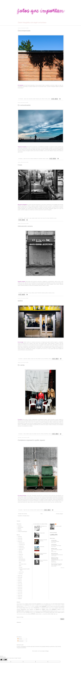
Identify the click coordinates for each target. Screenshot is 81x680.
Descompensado (24, 31)
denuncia (37, 611)
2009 (19, 596)
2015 (19, 587)
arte (26, 509)
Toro (40, 607)
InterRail (18, 606)
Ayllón (45, 603)
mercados (23, 612)
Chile (30, 605)
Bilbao (56, 603)
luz (57, 611)
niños (44, 612)
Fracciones (42, 546)
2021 (19, 577)
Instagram (20, 525)
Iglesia (63, 605)
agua (63, 607)
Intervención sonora (25, 226)
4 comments (20, 358)
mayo (20, 554)
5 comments (20, 158)
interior (39, 218)
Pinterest (19, 528)
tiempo (29, 613)
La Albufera (28, 606)
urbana (49, 98)
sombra (46, 98)
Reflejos (23, 607)
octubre (20, 546)
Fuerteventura (53, 605)
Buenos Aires (19, 605)
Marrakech (48, 606)
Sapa (29, 607)
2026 (19, 536)
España (46, 605)
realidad (56, 612)
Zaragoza (56, 607)
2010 (19, 595)
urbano (40, 613)
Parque (56, 606)
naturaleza (40, 158)
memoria (20, 612)
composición (30, 98)
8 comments (20, 509)
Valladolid (43, 607)
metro (41, 218)
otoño (51, 612)
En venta (21, 365)
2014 (19, 588)
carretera (62, 609)
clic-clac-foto (53, 540)
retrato (48, 218)
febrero (20, 572)
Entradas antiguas (59, 513)
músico (34, 612)
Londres (40, 606)
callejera (33, 218)
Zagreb (50, 607)
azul (34, 609)
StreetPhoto (52, 218)
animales (18, 609)
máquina (31, 612)
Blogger (47, 651)
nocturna (42, 358)
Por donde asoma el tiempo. (56, 545)
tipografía (50, 292)
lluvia (55, 611)
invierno (52, 611)
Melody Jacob (54, 548)
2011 (19, 593)
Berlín (54, 603)
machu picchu (60, 611)
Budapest (62, 603)
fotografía (37, 98)
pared (40, 98)
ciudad (36, 292)
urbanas (36, 613)
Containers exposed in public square (31, 440)
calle (50, 609)
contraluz (31, 158)
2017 (19, 583)
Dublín (37, 605)
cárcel (34, 611)
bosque (47, 609)
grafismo (46, 292)
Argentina (39, 603)
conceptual (31, 509)
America (30, 603)
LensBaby (36, 606)
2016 (19, 585)
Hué (61, 605)
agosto (20, 549)
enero (20, 573)
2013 (19, 590)
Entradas (20, 638)
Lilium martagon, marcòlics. (56, 565)
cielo (27, 158)
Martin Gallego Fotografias (56, 564)
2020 (19, 579)
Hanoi (56, 605)
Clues (20, 165)
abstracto (60, 607)
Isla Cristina (25, 606)
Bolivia (59, 603)
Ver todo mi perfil (58, 526)
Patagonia (62, 606)
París (59, 606)
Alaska (18, 603)
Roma (27, 607)
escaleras (40, 611)
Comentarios (20, 641)
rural (62, 612)
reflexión (43, 98)
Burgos (23, 605)
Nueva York (45, 218)
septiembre (21, 547)
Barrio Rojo (51, 603)
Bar (26, 358)
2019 (19, 580)
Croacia (32, 605)
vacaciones (45, 613)
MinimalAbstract (54, 553)
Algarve (23, 603)
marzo (20, 557)
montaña (28, 612)
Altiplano (26, 603)
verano (49, 613)
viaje (54, 613)
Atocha (42, 603)
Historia (59, 605)
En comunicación (24, 105)
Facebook (20, 530)
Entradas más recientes (22, 513)
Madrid (39, 358)
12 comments (20, 98)
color (27, 98)
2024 (19, 539)
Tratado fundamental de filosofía (57, 554)
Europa (49, 605)
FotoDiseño (39, 292)
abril (20, 556)
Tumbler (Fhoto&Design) (22, 531)
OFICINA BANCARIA (55, 541)
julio (20, 551)
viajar (52, 613)
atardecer (31, 609)
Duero (44, 605)
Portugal (20, 607)
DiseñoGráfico (20, 527)
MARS (20, 301)
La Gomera (32, 606)
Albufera (20, 603)
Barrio (47, 603)
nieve (42, 612)
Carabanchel (26, 605)
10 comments (20, 218)
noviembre (21, 544)
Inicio (42, 513)
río (63, 612)
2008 (19, 598)
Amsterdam (34, 603)
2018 (19, 582)
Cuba (35, 605)
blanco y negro (28, 218)
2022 (19, 575)
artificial (28, 609)
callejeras (59, 609)
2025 (19, 538)
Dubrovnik (40, 605)
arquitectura (23, 609)
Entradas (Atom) (26, 515)
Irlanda (21, 606)
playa (53, 612)
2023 (19, 541)
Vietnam (46, 607)
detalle (34, 98)
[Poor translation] (5, 660)
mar (37, 158)
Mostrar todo (62, 567)
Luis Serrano (53, 544)
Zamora (53, 607)
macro (63, 611)
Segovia (32, 607)
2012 (19, 592)
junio (20, 552)
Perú (18, 607)
